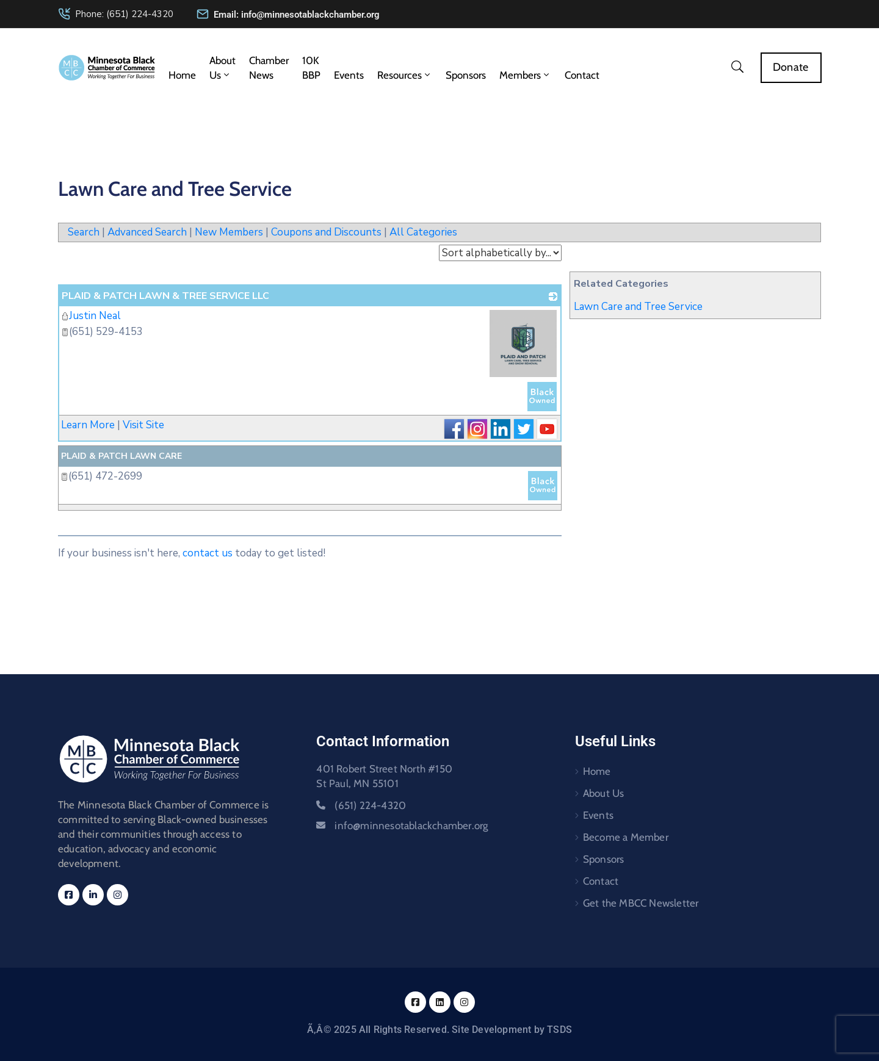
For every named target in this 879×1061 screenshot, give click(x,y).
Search (83, 232)
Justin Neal (91, 316)
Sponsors (466, 75)
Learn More (88, 425)
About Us (222, 67)
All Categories (423, 232)
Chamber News (269, 67)
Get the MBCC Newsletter (641, 903)
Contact (582, 75)
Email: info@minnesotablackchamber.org (297, 14)
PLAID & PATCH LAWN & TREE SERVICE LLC (165, 296)
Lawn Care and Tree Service (638, 307)
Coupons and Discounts (326, 232)
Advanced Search (147, 232)
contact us (208, 553)
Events (349, 75)
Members (525, 75)
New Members (229, 232)
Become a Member (625, 837)
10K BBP (311, 67)
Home (182, 75)
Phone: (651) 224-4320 (124, 14)
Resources (404, 75)
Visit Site (143, 425)
